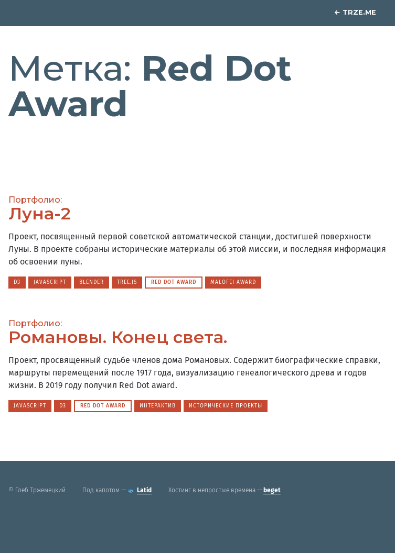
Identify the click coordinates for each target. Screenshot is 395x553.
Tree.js (127, 282)
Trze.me (355, 12)
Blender (91, 282)
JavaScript (50, 282)
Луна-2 (39, 213)
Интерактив (158, 406)
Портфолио (34, 200)
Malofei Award (233, 282)
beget (272, 490)
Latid (144, 490)
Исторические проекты (225, 406)
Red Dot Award (173, 282)
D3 (17, 282)
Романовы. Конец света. (117, 337)
